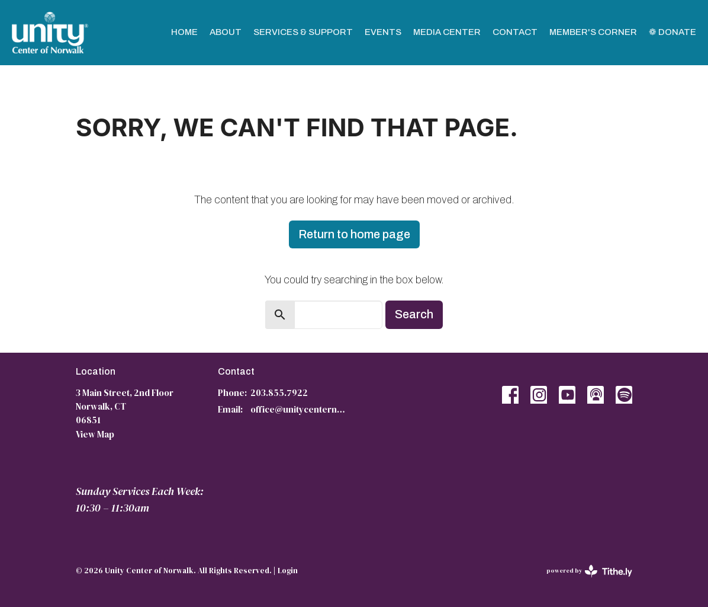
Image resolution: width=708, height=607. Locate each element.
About (226, 32)
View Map (95, 434)
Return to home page (354, 234)
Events (383, 32)
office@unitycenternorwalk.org (299, 409)
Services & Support (303, 32)
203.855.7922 (279, 392)
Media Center (447, 32)
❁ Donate (672, 32)
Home (184, 32)
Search (414, 314)
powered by (589, 571)
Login (288, 571)
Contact (515, 32)
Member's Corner (593, 32)
